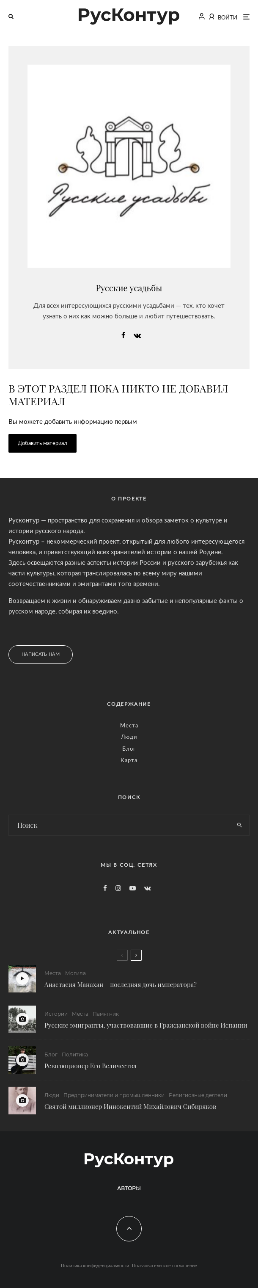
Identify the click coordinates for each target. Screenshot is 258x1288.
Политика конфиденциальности (95, 1265)
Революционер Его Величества (90, 1066)
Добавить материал (42, 443)
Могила (75, 973)
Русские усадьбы (129, 287)
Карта (129, 760)
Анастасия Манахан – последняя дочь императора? (120, 984)
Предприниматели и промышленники (114, 1098)
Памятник (106, 1014)
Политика (75, 1055)
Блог (129, 749)
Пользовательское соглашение (164, 1265)
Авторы (129, 1188)
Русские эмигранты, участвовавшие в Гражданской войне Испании (145, 1025)
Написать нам (41, 654)
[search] (239, 825)
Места (129, 726)
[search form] (119, 825)
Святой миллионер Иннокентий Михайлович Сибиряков (130, 1110)
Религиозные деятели (198, 1098)
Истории (56, 1014)
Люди (129, 737)
